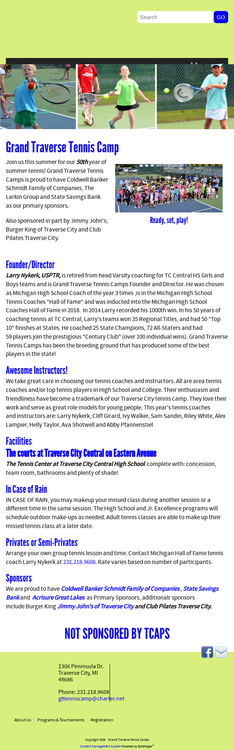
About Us (22, 720)
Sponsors (19, 578)
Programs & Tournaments (60, 720)
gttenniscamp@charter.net (91, 699)
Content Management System (100, 746)
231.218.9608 (79, 562)
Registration (102, 720)
